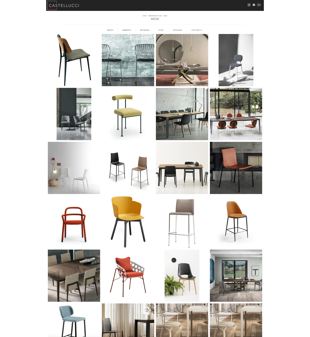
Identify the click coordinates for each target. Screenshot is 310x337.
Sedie (165, 15)
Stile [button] (161, 30)
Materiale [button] (144, 30)
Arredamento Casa (155, 15)
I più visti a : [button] (197, 30)
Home (144, 15)
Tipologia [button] (177, 30)
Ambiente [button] (126, 30)
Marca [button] (110, 30)
